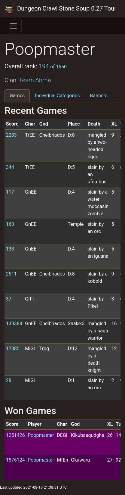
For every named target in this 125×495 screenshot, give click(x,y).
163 (10, 224)
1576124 (15, 460)
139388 (14, 323)
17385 (13, 348)
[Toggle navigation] (13, 26)
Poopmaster (41, 435)
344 (10, 167)
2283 (11, 135)
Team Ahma (35, 80)
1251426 (15, 435)
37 (8, 299)
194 (53, 66)
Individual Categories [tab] (57, 95)
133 (10, 249)
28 (8, 380)
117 (10, 192)
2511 (11, 274)
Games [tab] (17, 95)
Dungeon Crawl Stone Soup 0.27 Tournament (60, 9)
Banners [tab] (99, 95)
